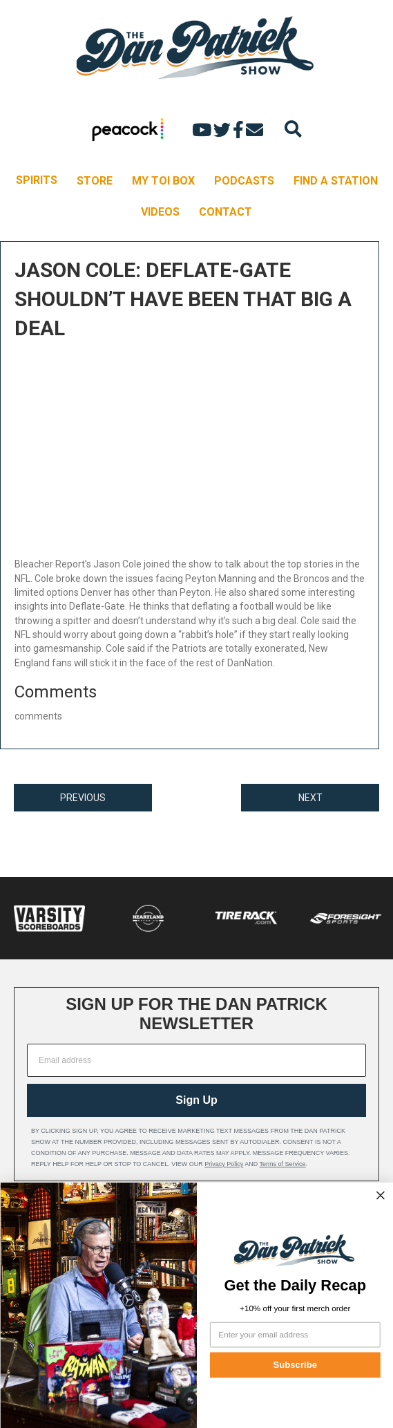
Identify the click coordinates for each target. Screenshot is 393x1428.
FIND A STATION (336, 180)
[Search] (293, 129)
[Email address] (196, 1060)
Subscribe (294, 1365)
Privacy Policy (223, 1164)
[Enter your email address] (294, 1334)
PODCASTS (244, 180)
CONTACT (225, 211)
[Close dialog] (381, 1195)
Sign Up (196, 1100)
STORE (95, 180)
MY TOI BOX (163, 180)
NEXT (310, 797)
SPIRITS (36, 180)
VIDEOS (160, 211)
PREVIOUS (83, 797)
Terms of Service (283, 1164)
